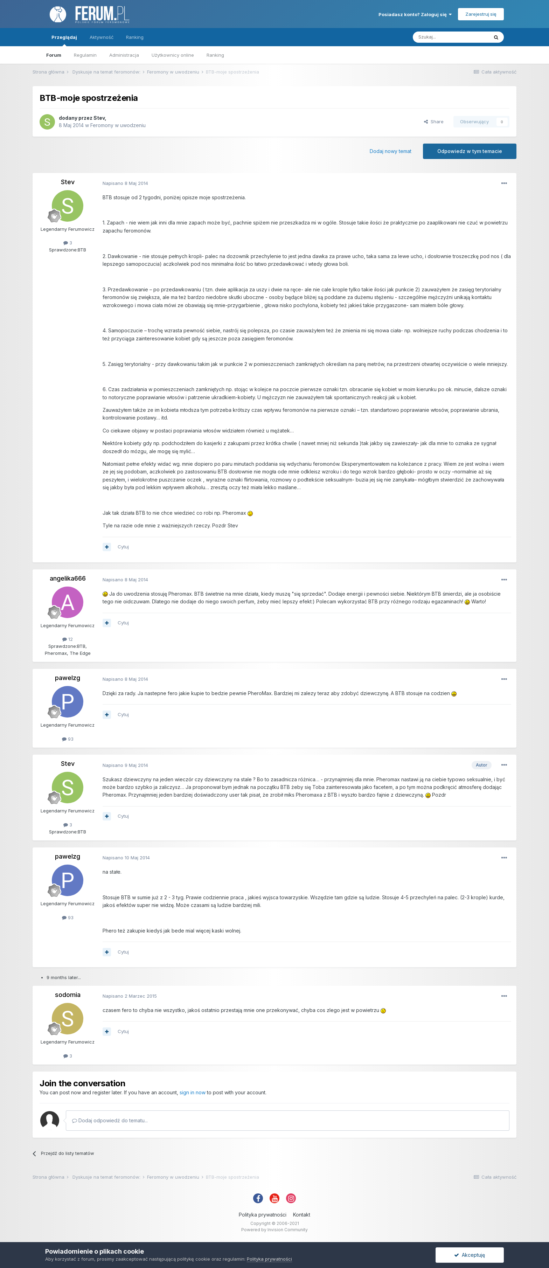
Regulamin (85, 55)
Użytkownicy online (173, 55)
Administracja (124, 55)
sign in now (193, 1092)
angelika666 (68, 578)
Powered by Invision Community (274, 1229)
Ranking (215, 55)
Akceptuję (469, 1255)
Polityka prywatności (262, 1215)
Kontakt (301, 1215)
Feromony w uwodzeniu (118, 125)
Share (434, 121)
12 (67, 639)
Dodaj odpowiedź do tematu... (110, 1120)
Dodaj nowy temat (390, 151)
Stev (99, 118)
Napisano (125, 183)
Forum (53, 55)
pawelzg (67, 677)
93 (68, 739)
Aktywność (101, 37)
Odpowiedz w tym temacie (469, 151)
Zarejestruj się (480, 14)
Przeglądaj (64, 40)
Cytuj (123, 546)
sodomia (68, 994)
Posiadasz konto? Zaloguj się (415, 14)
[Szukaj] (450, 37)
